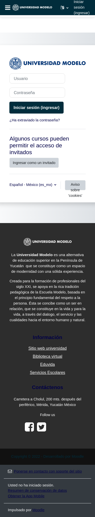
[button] (64, 7)
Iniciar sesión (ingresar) (36, 107)
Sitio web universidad (47, 348)
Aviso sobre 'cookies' (75, 186)
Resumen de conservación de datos (37, 490)
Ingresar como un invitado (34, 163)
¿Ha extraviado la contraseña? (34, 120)
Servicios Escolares (47, 372)
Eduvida (47, 364)
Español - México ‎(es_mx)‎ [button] (31, 185)
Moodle (38, 510)
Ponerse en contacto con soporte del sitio (45, 471)
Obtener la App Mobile (26, 496)
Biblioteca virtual (47, 356)
